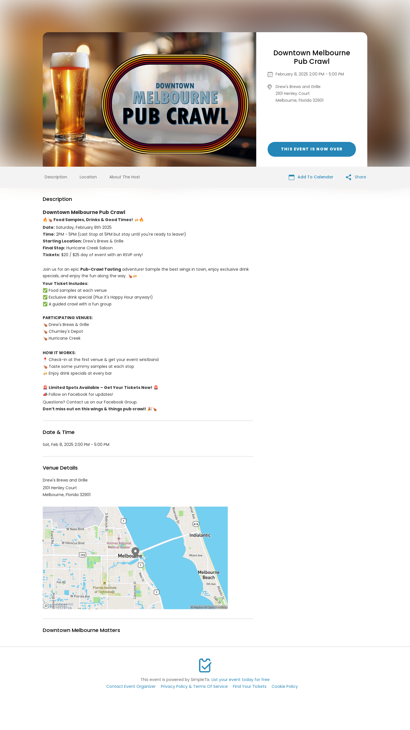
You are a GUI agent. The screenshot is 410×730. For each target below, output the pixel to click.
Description (56, 177)
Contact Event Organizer (131, 686)
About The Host (124, 177)
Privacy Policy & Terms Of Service (194, 686)
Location (88, 177)
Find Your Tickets (249, 686)
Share (356, 177)
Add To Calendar (311, 177)
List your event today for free (241, 679)
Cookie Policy (285, 686)
